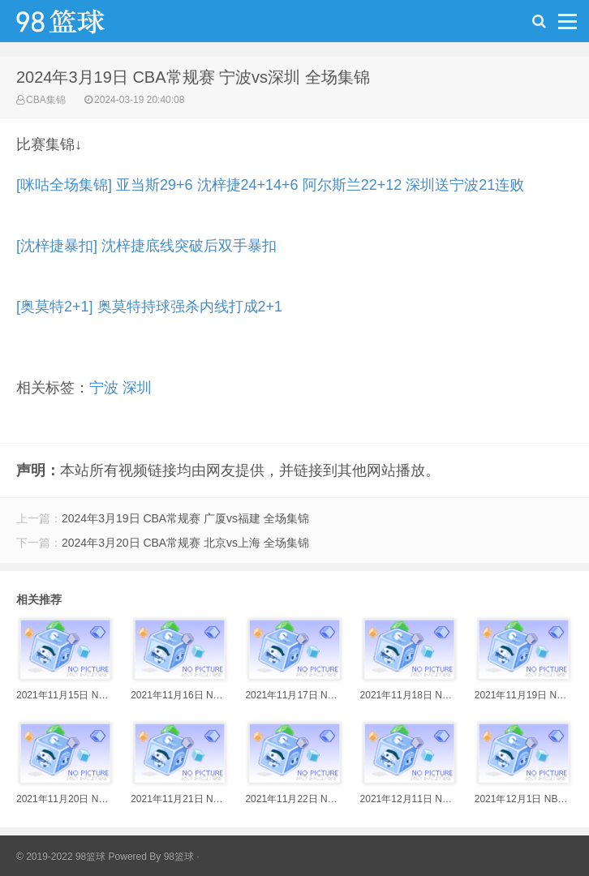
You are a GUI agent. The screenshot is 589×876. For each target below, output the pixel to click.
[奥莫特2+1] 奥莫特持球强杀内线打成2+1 (149, 306)
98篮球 (179, 856)
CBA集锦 (46, 99)
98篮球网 (81, 25)
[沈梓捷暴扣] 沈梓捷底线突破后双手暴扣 (146, 246)
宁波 (103, 388)
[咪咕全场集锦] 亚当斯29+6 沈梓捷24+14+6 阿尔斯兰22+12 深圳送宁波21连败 (270, 185)
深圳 (137, 388)
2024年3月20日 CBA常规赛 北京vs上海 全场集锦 (185, 542)
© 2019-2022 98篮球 (60, 856)
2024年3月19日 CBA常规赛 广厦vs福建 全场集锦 (185, 518)
